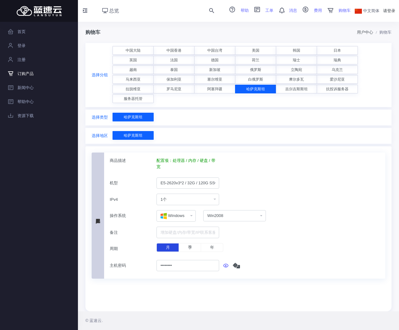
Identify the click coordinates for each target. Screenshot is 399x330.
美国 (255, 50)
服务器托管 (133, 99)
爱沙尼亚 (337, 79)
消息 (286, 10)
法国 (174, 60)
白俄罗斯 (255, 79)
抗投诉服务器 (337, 89)
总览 (110, 10)
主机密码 (118, 265)
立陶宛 (296, 70)
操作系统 (118, 215)
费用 (310, 10)
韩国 (296, 50)
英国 (133, 60)
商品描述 (118, 160)
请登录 (389, 10)
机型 (114, 183)
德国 (215, 60)
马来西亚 (133, 79)
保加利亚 (173, 79)
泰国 (174, 70)
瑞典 (337, 60)
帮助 (237, 10)
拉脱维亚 (133, 89)
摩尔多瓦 (296, 79)
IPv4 (114, 199)
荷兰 (255, 60)
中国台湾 (214, 50)
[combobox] (187, 183)
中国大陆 (133, 50)
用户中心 (365, 32)
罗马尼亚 (173, 89)
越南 (133, 70)
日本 (337, 50)
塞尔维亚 (214, 79)
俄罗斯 (255, 70)
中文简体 (367, 10)
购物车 (337, 10)
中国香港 (173, 50)
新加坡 (214, 70)
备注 (114, 232)
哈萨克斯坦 (255, 89)
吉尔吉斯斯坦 (296, 89)
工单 (262, 10)
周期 (114, 248)
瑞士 (296, 60)
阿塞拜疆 (214, 89)
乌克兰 (337, 70)
